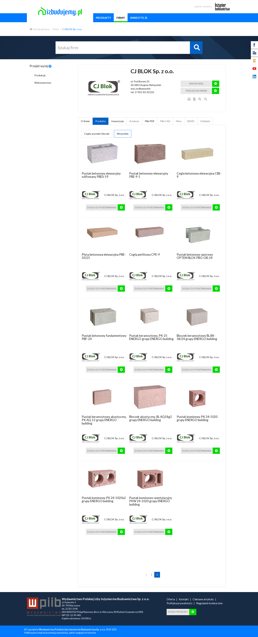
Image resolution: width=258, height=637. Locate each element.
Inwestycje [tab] (117, 121)
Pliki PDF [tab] (149, 121)
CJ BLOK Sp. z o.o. (72, 29)
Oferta (171, 599)
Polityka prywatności (179, 603)
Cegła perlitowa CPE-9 (144, 254)
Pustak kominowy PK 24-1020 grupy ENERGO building (197, 418)
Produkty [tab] (100, 121)
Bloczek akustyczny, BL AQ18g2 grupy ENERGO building (150, 418)
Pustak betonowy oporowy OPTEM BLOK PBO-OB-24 (195, 256)
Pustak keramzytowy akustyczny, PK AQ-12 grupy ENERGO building (104, 420)
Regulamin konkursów (209, 603)
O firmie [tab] (85, 121)
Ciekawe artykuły (203, 599)
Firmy (56, 29)
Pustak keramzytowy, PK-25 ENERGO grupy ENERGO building (151, 337)
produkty (103, 17)
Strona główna (39, 29)
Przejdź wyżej (41, 66)
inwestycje (138, 17)
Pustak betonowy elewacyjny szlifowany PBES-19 (101, 175)
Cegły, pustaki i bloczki (96, 133)
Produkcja (40, 75)
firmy (120, 17)
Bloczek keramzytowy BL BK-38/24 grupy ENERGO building (197, 337)
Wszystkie (122, 133)
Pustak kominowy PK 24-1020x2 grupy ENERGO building (104, 499)
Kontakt (184, 599)
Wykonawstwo (42, 82)
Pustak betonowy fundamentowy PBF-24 (104, 337)
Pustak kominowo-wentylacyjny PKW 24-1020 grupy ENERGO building (150, 501)
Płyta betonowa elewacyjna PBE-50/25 (104, 256)
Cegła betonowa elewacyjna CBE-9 (199, 175)
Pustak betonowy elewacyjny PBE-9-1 (148, 175)
